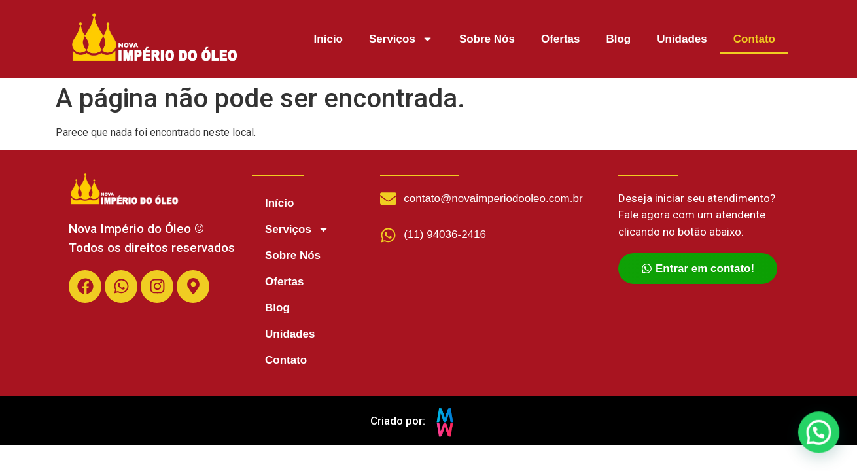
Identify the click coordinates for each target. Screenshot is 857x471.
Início (328, 39)
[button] (819, 433)
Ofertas (560, 39)
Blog (618, 39)
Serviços (401, 39)
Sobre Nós (487, 39)
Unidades (682, 39)
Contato (754, 39)
